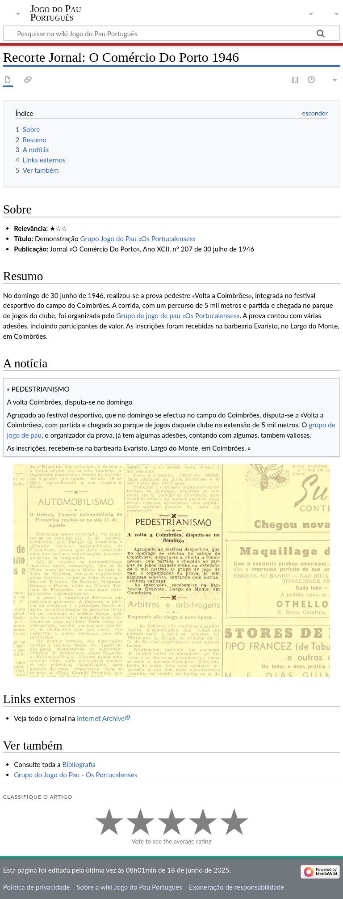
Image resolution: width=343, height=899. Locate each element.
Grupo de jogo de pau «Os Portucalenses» (177, 315)
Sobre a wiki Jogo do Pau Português (129, 887)
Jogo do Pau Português (55, 13)
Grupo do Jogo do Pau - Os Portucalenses (75, 775)
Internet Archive (101, 718)
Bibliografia (79, 764)
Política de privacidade (36, 887)
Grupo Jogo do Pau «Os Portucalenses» (138, 238)
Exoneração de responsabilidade (236, 887)
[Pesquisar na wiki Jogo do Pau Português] (171, 33)
